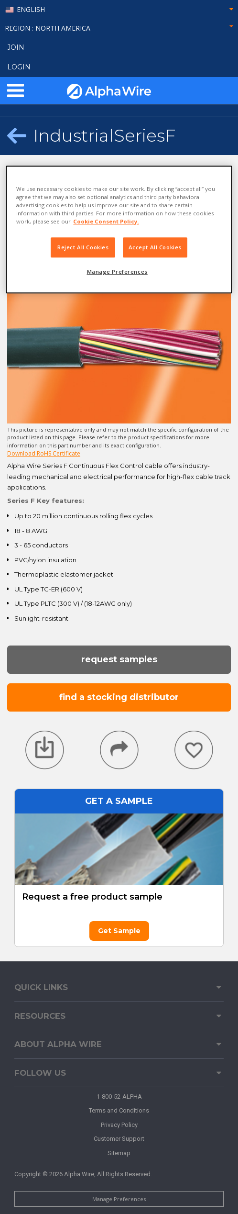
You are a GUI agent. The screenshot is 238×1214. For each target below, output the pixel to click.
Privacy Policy (119, 1124)
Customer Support (119, 1138)
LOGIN (19, 67)
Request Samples (119, 659)
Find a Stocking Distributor (119, 697)
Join (15, 47)
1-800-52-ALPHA (119, 1096)
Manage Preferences (119, 1199)
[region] (119, 229)
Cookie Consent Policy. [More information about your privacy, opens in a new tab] (106, 221)
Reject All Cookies (82, 247)
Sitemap (119, 1153)
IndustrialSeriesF (104, 135)
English (31, 9)
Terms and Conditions (119, 1110)
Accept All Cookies (155, 247)
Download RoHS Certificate (43, 453)
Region (119, 28)
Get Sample (119, 930)
